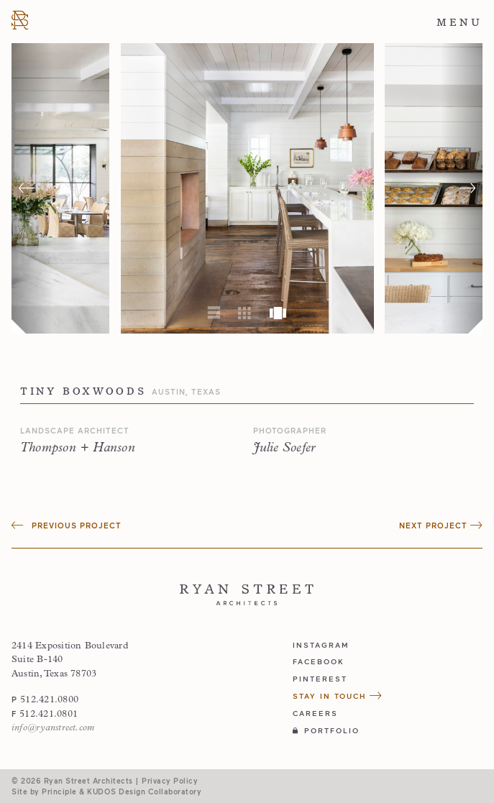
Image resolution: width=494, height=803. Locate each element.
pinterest (320, 678)
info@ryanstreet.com (53, 728)
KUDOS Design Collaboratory (144, 791)
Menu (459, 22)
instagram (321, 645)
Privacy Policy (170, 780)
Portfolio (326, 730)
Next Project (440, 525)
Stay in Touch (338, 696)
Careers (315, 713)
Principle (59, 791)
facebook (318, 661)
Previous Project (67, 525)
